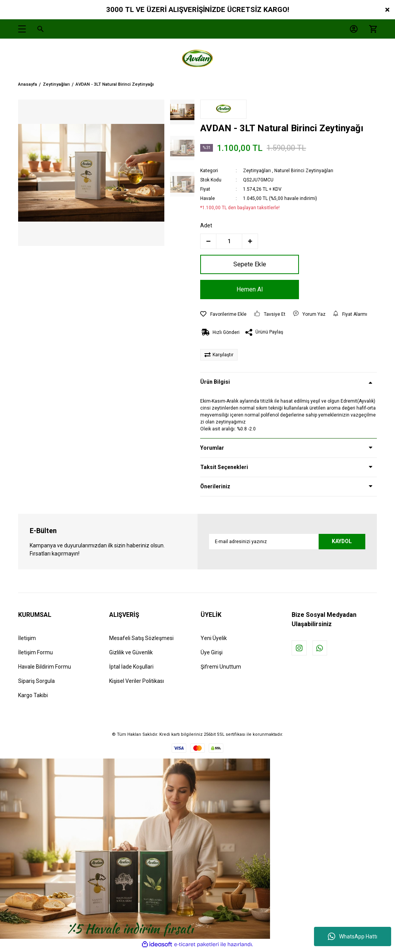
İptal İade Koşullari (131, 667)
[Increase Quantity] (250, 241)
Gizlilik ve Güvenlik (131, 652)
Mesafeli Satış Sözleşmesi (141, 638)
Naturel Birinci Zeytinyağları (303, 170)
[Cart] (371, 29)
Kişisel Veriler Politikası (136, 681)
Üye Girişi (212, 652)
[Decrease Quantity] (208, 241)
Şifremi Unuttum (221, 667)
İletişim (27, 638)
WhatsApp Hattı (352, 936)
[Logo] (197, 59)
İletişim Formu (35, 652)
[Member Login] (352, 29)
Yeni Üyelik (214, 638)
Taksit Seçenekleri (224, 467)
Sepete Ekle (244, 264)
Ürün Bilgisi (215, 382)
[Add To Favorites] (223, 314)
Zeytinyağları (257, 170)
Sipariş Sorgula (36, 681)
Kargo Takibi (33, 695)
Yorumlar (212, 448)
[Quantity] (229, 241)
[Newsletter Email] (287, 541)
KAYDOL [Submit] (341, 541)
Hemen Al (244, 289)
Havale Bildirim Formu (44, 667)
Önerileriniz (215, 486)
